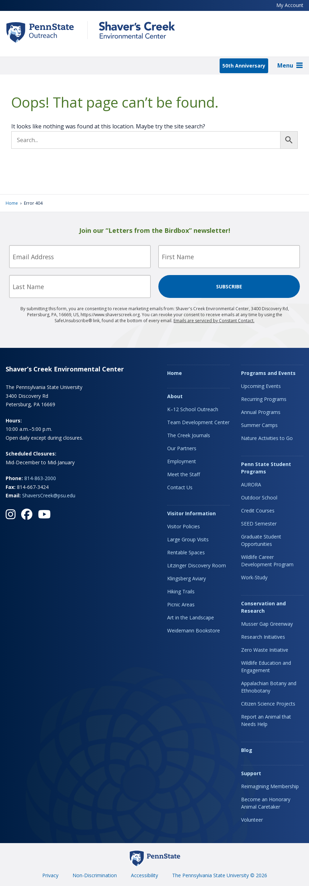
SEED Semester (259, 523)
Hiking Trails (181, 591)
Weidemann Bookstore (193, 630)
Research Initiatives (263, 636)
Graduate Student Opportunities (261, 540)
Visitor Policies (183, 526)
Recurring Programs (263, 399)
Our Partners (181, 448)
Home (12, 203)
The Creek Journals (188, 435)
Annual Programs (260, 412)
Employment (181, 461)
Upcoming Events (261, 386)
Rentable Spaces (186, 552)
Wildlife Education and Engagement (266, 666)
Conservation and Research (263, 607)
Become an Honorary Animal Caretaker (265, 803)
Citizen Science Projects (268, 703)
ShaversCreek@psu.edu (48, 495)
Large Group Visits (188, 539)
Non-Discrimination (94, 875)
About (175, 396)
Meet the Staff (183, 474)
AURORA (251, 484)
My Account (289, 5)
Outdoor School (259, 497)
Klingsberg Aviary (186, 578)
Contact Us (180, 487)
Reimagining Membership (270, 786)
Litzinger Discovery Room (196, 565)
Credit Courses (258, 510)
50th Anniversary (243, 65)
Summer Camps (259, 425)
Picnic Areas (181, 604)
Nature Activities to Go (267, 438)
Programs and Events (268, 373)
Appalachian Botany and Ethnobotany (268, 687)
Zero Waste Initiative (264, 649)
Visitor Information (191, 513)
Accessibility (144, 875)
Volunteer (252, 819)
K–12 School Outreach (192, 409)
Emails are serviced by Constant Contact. (214, 321)
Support (251, 773)
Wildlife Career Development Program (267, 561)
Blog (246, 750)
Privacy (50, 875)
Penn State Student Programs (266, 468)
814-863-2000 (40, 478)
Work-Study (254, 577)
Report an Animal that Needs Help (266, 720)
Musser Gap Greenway (267, 623)
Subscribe (229, 286)
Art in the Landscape (190, 617)
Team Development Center (198, 422)
